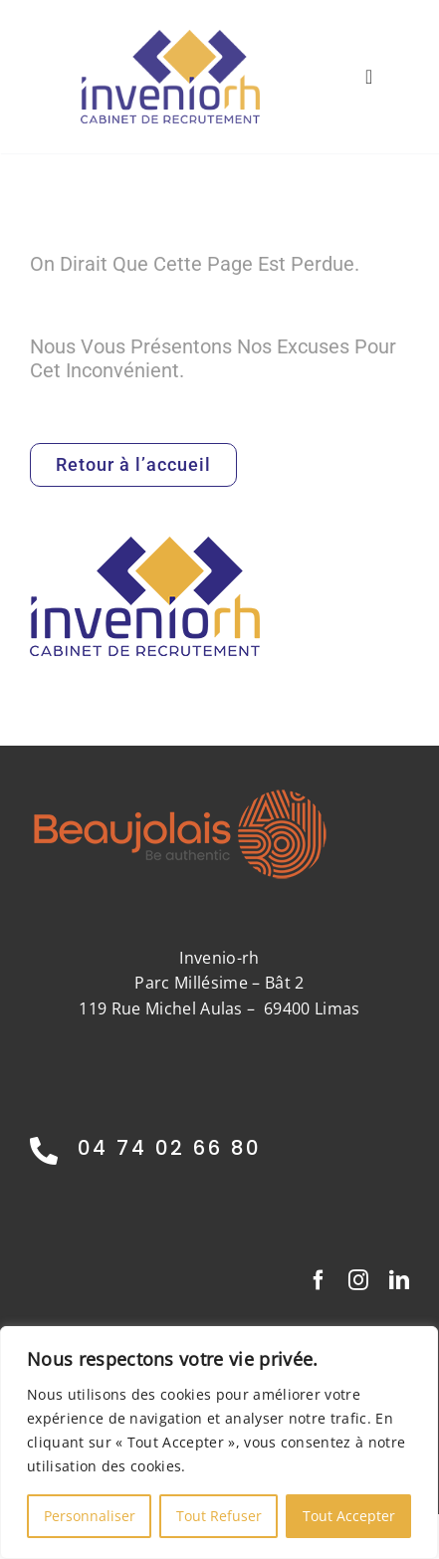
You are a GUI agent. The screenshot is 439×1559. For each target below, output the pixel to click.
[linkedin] (399, 1280)
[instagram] (358, 1280)
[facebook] (319, 1280)
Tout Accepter (349, 1515)
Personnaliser (89, 1515)
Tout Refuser (219, 1515)
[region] (219, 1442)
